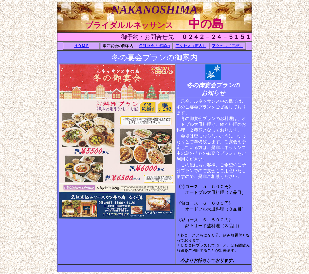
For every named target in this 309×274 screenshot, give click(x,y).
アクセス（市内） (191, 46)
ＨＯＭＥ (81, 46)
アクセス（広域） (227, 46)
